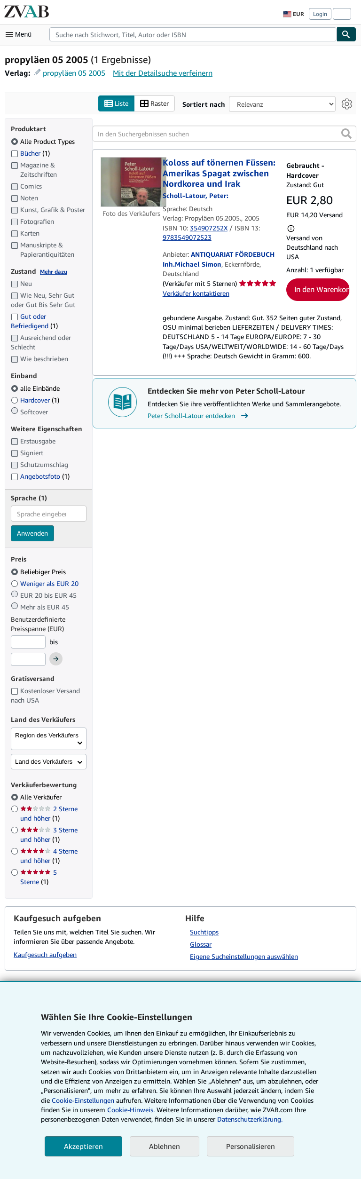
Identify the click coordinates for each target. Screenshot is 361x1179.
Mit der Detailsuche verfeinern (162, 73)
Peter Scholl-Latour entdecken (199, 415)
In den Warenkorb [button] (322, 289)
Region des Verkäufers (46, 735)
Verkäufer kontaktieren (196, 293)
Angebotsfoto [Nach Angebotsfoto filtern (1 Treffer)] (40, 476)
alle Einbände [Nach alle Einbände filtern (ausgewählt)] (36, 388)
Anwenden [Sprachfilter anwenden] (32, 533)
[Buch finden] (346, 34)
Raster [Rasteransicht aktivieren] (154, 103)
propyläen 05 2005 (74, 73)
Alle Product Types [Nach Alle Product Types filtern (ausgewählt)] (44, 141)
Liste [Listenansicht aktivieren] (116, 103)
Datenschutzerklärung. (250, 1119)
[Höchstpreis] (28, 659)
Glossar (201, 944)
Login (320, 13)
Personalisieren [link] (250, 1146)
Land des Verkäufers (43, 761)
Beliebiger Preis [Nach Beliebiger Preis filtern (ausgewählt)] (39, 572)
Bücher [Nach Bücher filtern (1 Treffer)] (30, 153)
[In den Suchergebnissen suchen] (224, 134)
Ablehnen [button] (164, 1146)
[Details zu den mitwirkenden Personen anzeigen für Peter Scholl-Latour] (195, 195)
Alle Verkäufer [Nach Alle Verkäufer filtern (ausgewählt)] (41, 797)
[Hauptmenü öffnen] (20, 34)
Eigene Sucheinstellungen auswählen (244, 956)
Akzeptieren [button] (83, 1146)
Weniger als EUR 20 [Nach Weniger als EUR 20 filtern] (45, 583)
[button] (346, 133)
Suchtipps (204, 932)
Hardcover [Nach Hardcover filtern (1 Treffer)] (35, 400)
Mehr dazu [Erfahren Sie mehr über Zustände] (53, 271)
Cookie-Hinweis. (131, 1110)
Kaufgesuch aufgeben (45, 954)
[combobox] (193, 34)
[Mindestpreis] (28, 642)
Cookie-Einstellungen (83, 1100)
